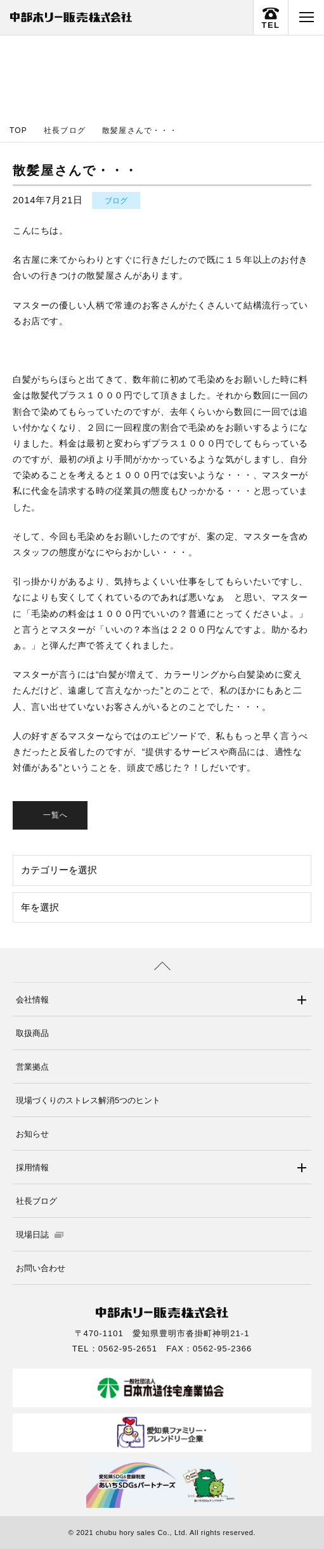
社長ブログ (65, 130)
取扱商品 (32, 1033)
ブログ (116, 200)
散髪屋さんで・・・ (140, 130)
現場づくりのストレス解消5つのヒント (88, 1100)
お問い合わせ (40, 1268)
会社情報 (32, 999)
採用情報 (32, 1167)
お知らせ (32, 1134)
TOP (18, 130)
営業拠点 (32, 1067)
